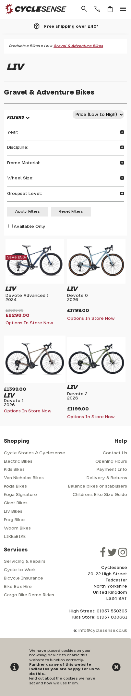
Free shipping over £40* (71, 26)
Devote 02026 (77, 298)
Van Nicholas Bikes (24, 478)
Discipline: (65, 148)
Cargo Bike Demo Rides (29, 595)
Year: (65, 132)
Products (17, 46)
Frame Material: (65, 163)
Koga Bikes (15, 486)
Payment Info (112, 470)
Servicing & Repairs (24, 562)
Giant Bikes (16, 503)
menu (123, 9)
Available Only (29, 227)
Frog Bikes (15, 520)
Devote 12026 (14, 403)
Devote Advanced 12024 (27, 298)
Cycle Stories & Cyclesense (34, 453)
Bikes (35, 46)
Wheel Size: (65, 178)
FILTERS (15, 118)
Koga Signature (20, 495)
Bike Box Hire (18, 587)
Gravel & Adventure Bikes (78, 46)
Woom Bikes (17, 528)
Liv (46, 46)
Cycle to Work (20, 570)
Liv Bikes (13, 511)
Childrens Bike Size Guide (100, 495)
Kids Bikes (14, 470)
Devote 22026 (77, 396)
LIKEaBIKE (15, 537)
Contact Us (115, 453)
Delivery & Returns (107, 478)
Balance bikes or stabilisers (97, 486)
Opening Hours (111, 461)
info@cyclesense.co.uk (102, 631)
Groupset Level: (65, 194)
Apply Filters (27, 211)
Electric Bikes (18, 461)
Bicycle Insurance (23, 578)
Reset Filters (71, 211)
